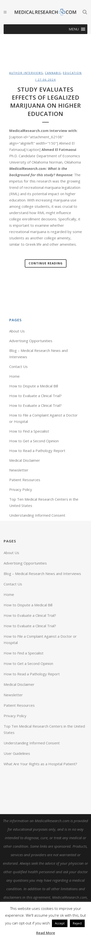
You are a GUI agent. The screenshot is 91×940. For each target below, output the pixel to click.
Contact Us (18, 366)
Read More (45, 932)
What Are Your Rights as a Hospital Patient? (40, 763)
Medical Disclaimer (24, 460)
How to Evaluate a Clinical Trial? (35, 395)
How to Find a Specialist (29, 431)
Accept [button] (60, 923)
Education (72, 73)
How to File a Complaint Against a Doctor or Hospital (40, 639)
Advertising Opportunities (30, 340)
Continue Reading (46, 263)
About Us (17, 331)
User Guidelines (17, 753)
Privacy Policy (20, 489)
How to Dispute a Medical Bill (33, 385)
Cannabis (53, 73)
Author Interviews (26, 73)
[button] (74, 29)
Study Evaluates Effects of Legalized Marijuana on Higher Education (45, 101)
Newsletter (18, 470)
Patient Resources (24, 479)
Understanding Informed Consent (37, 515)
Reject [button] (77, 923)
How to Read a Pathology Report (37, 450)
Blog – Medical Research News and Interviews (42, 573)
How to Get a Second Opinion (34, 440)
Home (14, 376)
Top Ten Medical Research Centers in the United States (44, 729)
